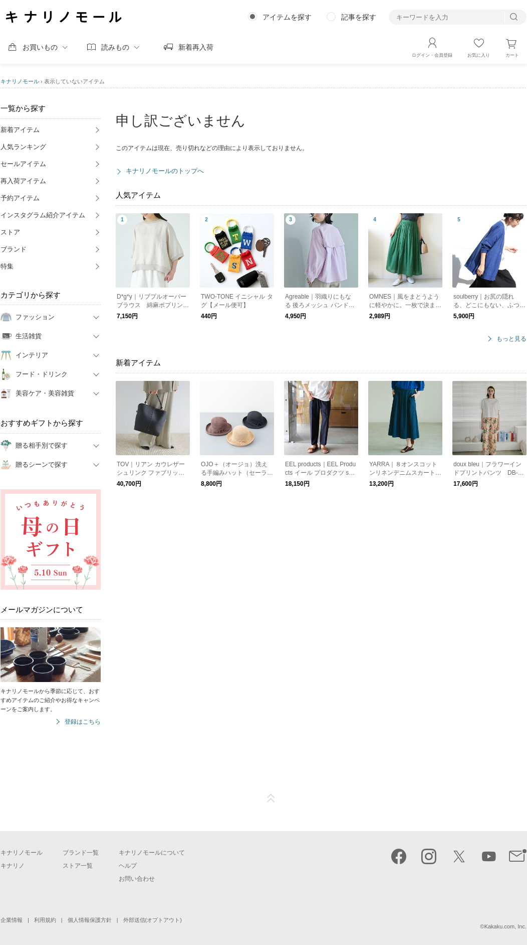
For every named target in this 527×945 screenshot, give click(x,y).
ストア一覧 (78, 865)
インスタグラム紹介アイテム (43, 215)
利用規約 (45, 920)
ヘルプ (128, 865)
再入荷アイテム (23, 181)
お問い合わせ (137, 878)
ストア (10, 232)
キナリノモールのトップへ (165, 171)
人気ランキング (23, 147)
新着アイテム (20, 129)
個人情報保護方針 (90, 920)
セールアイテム (23, 164)
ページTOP (271, 798)
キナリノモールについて (152, 852)
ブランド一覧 (81, 852)
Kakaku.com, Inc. (505, 926)
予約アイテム (20, 198)
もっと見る (511, 339)
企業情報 (12, 920)
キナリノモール (20, 81)
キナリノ (13, 865)
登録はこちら (83, 722)
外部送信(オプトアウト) (152, 920)
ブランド (14, 249)
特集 (7, 266)
